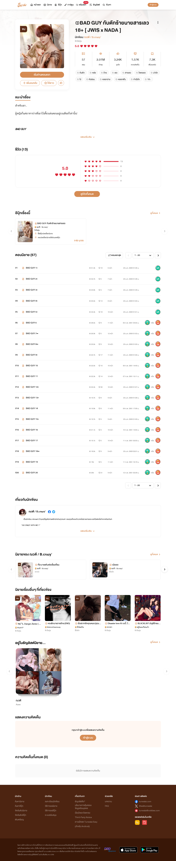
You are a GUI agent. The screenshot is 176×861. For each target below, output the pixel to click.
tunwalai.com (145, 801)
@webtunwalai (145, 806)
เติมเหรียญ (19, 819)
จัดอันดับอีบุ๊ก (20, 815)
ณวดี (18, 700)
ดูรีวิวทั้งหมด (87, 194)
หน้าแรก (35, 5)
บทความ (108, 801)
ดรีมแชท (81, 4)
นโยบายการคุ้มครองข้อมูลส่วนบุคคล (83, 806)
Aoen (18, 704)
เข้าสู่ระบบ (153, 4)
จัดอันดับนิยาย (21, 810)
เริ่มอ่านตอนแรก (42, 75)
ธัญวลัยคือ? (80, 801)
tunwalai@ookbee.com (149, 810)
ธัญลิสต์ (94, 5)
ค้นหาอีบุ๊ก (19, 806)
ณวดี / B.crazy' (92, 37)
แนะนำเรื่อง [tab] (22, 97)
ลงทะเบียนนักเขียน (52, 801)
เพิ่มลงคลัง (30, 83)
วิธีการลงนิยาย (51, 806)
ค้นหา (106, 5)
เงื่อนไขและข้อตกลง (82, 813)
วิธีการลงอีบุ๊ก (50, 810)
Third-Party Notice (83, 817)
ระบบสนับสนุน (50, 815)
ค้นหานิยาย (19, 801)
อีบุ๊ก (58, 5)
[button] (88, 135)
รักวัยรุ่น (78, 41)
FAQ (107, 806)
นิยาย (47, 5)
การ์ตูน (69, 5)
